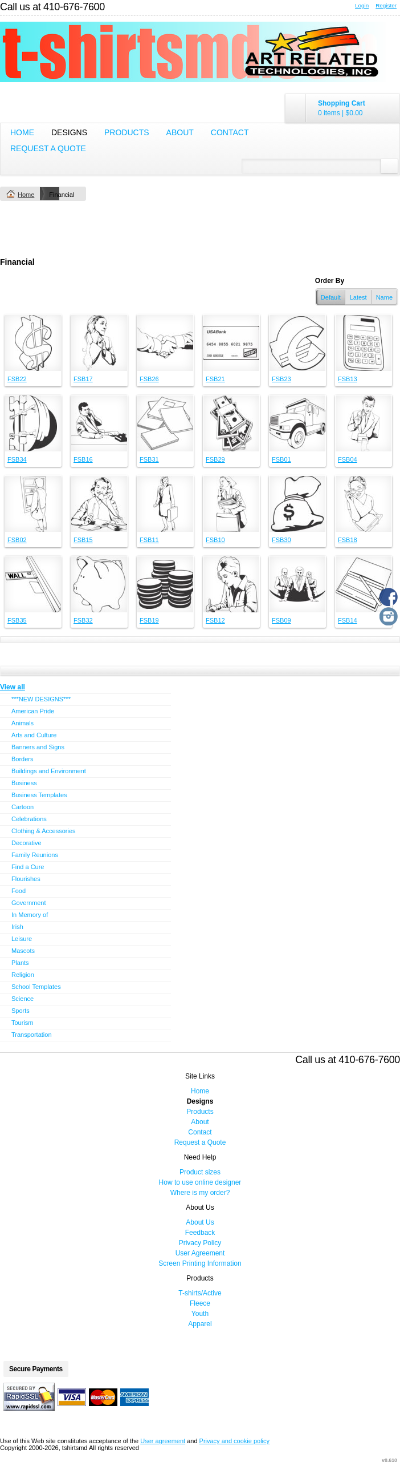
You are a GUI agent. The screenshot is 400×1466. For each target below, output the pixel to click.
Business (24, 783)
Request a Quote (48, 148)
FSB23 (281, 378)
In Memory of (29, 914)
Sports (20, 1010)
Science (22, 998)
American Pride (32, 711)
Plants (20, 962)
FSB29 (215, 459)
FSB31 (149, 459)
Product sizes (200, 1172)
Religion (22, 974)
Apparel (199, 1324)
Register (386, 5)
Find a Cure (27, 866)
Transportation (31, 1034)
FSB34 (17, 459)
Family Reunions (34, 854)
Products (126, 132)
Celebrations (29, 818)
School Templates (36, 986)
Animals (22, 723)
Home (22, 132)
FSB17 (83, 378)
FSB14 (347, 620)
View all (12, 687)
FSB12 (215, 620)
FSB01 (281, 459)
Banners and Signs (37, 747)
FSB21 (215, 378)
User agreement (162, 1440)
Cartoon (22, 806)
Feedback (200, 1233)
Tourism (22, 1022)
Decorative (26, 842)
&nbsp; (33, 342)
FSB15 (83, 539)
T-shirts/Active (199, 1293)
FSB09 (281, 620)
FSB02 (17, 539)
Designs (69, 132)
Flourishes (25, 878)
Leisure (21, 938)
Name (384, 297)
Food (18, 890)
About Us (200, 1222)
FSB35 (17, 620)
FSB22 (17, 378)
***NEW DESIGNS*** (41, 699)
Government (28, 902)
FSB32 (83, 620)
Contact (230, 132)
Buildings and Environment (48, 771)
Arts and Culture (33, 735)
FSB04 (347, 459)
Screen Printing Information (199, 1263)
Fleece (200, 1303)
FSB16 (83, 459)
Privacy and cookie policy (234, 1440)
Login (362, 5)
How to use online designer (200, 1182)
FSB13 (347, 378)
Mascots (23, 950)
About (180, 132)
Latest (358, 297)
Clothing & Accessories (43, 830)
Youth (200, 1314)
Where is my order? (200, 1193)
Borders (22, 759)
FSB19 (149, 620)
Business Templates (39, 794)
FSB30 (281, 539)
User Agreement (200, 1253)
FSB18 (347, 539)
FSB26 (149, 378)
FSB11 (149, 539)
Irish (17, 926)
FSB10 (215, 539)
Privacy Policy (200, 1243)
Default (331, 297)
